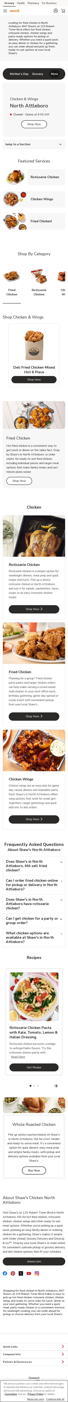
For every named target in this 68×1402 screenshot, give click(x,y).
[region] (34, 1391)
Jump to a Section (34, 144)
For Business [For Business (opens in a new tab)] (49, 3)
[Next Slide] (63, 1085)
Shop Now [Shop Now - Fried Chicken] (42, 716)
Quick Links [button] (34, 1347)
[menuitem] (19, 74)
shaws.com (46, 1261)
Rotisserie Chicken (46, 177)
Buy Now (37, 1170)
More (54, 74)
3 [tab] (38, 1086)
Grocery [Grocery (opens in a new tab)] (9, 3)
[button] (55, 11)
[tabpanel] (34, 355)
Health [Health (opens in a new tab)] (21, 3)
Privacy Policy (35, 1394)
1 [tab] (30, 1086)
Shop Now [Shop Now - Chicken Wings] (42, 819)
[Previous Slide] (5, 1085)
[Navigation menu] (5, 10)
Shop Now (34, 124)
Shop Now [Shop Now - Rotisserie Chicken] (42, 609)
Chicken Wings (43, 199)
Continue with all (55, 1399)
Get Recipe (43, 1067)
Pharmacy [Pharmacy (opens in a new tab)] (33, 3)
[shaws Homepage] (14, 11)
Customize (11, 1394)
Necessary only (35, 1399)
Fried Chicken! (43, 221)
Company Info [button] (34, 1354)
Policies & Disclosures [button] (34, 1362)
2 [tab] (34, 1086)
